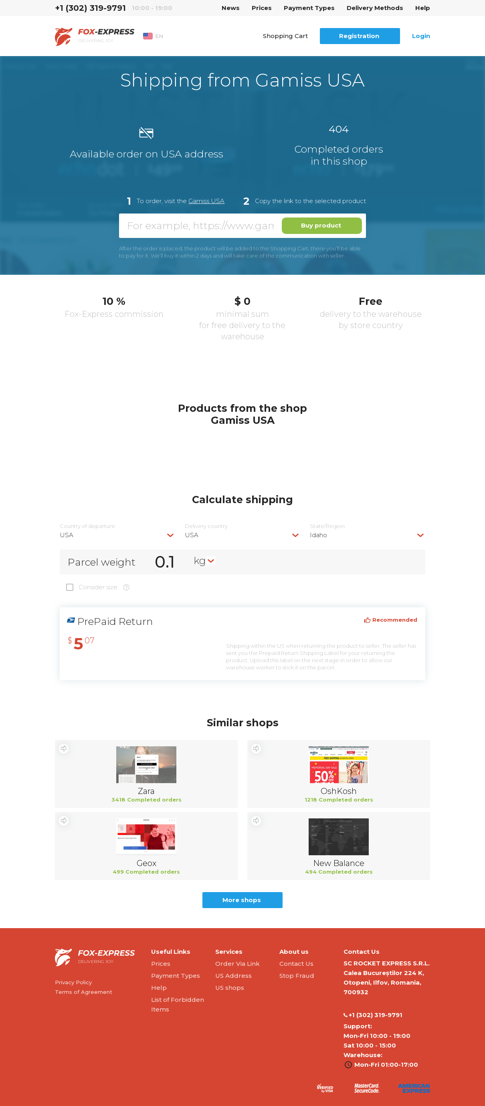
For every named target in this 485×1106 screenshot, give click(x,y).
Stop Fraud (296, 975)
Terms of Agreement (83, 992)
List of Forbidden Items (177, 1004)
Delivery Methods (375, 8)
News (231, 8)
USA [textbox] (66, 535)
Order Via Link (237, 963)
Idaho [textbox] (318, 535)
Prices (262, 8)
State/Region (327, 526)
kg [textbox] (200, 560)
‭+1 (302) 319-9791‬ (90, 8)
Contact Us (296, 963)
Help (422, 8)
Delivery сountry (206, 526)
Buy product (321, 225)
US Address (233, 975)
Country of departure (87, 526)
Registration (359, 36)
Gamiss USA (206, 201)
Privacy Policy (73, 982)
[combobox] (117, 535)
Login (421, 36)
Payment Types (309, 8)
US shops (229, 987)
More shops (241, 900)
